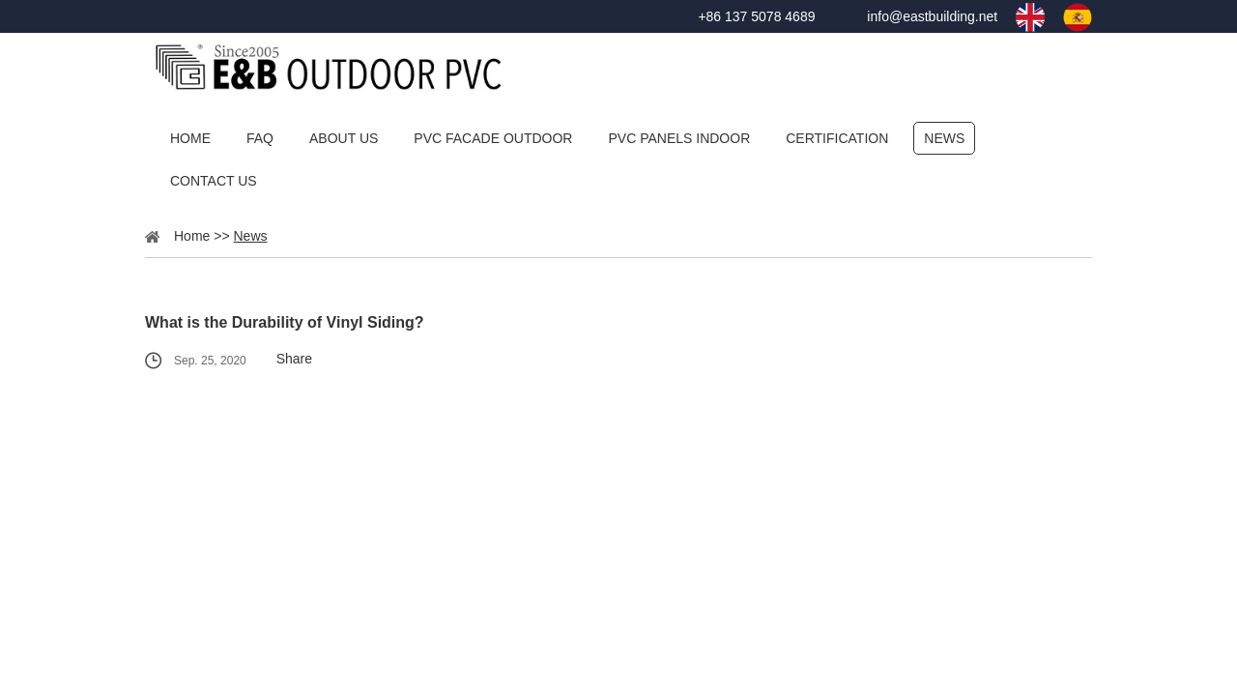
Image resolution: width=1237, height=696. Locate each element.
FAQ (259, 138)
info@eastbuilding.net (932, 16)
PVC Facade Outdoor (493, 138)
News (944, 138)
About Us (343, 138)
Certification (837, 138)
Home (190, 138)
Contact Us (213, 180)
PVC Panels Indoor (679, 138)
